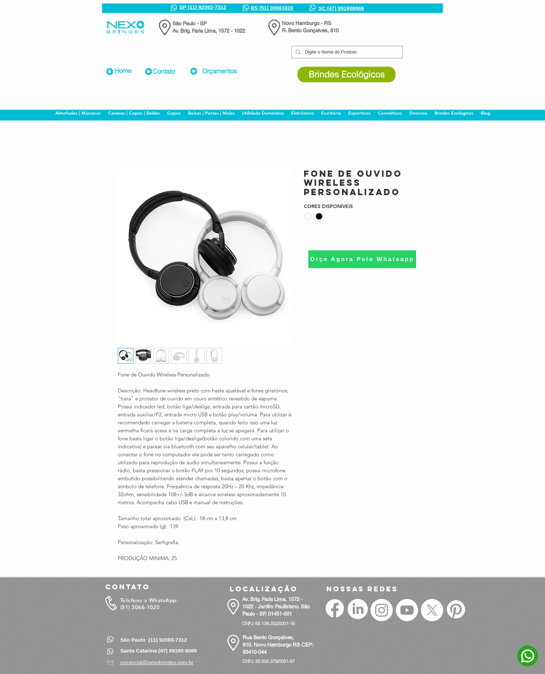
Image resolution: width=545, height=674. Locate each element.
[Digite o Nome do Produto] (346, 52)
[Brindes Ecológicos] (347, 74)
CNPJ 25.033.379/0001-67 (268, 661)
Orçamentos (219, 71)
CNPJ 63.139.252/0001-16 (268, 623)
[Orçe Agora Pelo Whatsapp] (362, 259)
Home (123, 71)
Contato (164, 71)
